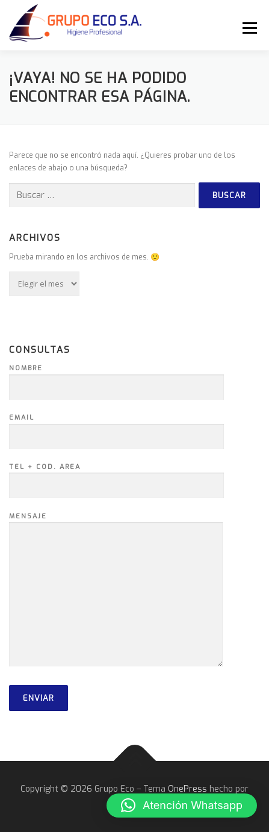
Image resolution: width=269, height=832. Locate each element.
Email (116, 427)
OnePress (187, 789)
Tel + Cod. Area (116, 476)
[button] (182, 805)
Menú (248, 28)
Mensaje (116, 591)
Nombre (116, 378)
